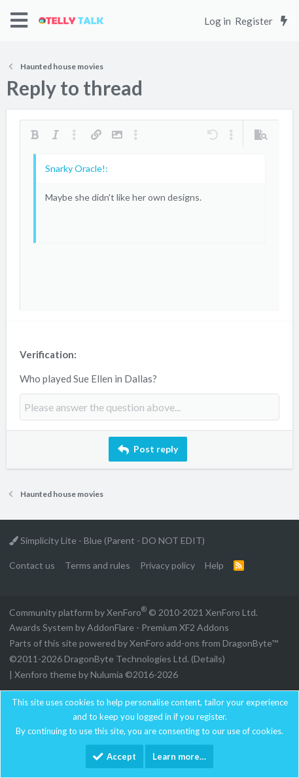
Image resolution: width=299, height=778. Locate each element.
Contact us (32, 565)
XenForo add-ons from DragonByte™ (204, 643)
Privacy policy (167, 565)
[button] (19, 20)
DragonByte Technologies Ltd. (126, 658)
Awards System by (119, 627)
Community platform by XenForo (133, 612)
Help (214, 565)
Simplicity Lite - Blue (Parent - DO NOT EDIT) (107, 540)
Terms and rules (97, 565)
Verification (47, 354)
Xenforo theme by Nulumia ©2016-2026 (96, 674)
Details (208, 658)
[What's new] (283, 21)
